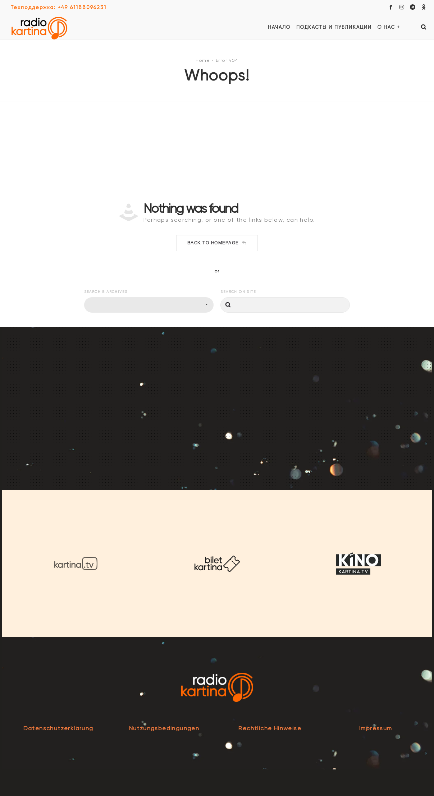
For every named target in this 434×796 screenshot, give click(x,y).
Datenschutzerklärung (58, 728)
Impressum (375, 728)
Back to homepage (217, 243)
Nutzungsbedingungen (164, 728)
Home (203, 60)
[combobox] (149, 305)
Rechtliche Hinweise (269, 728)
